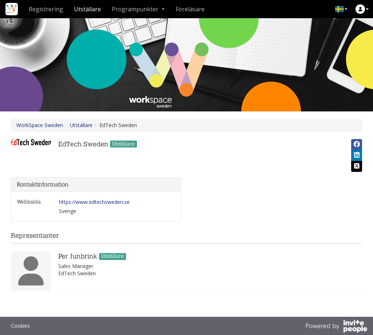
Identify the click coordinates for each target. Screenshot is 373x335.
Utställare (87, 9)
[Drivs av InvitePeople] (336, 327)
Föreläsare (190, 9)
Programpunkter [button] (138, 9)
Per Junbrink (77, 256)
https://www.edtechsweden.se (94, 201)
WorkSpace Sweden (39, 125)
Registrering (46, 9)
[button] (341, 9)
